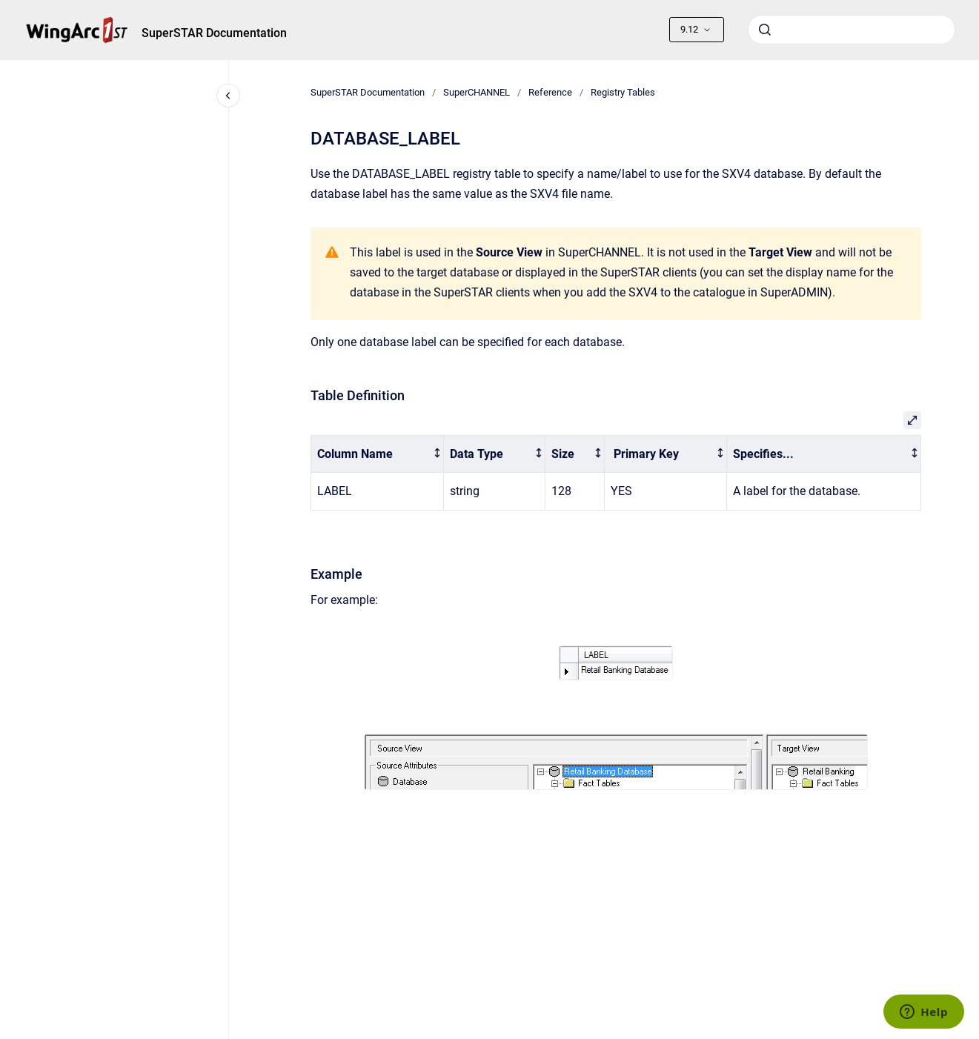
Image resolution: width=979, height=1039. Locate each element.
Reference (550, 92)
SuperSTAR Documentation (214, 33)
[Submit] (765, 30)
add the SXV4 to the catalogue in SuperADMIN (707, 292)
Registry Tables (623, 92)
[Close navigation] (228, 95)
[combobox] (852, 30)
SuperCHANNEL (476, 92)
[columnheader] (377, 454)
